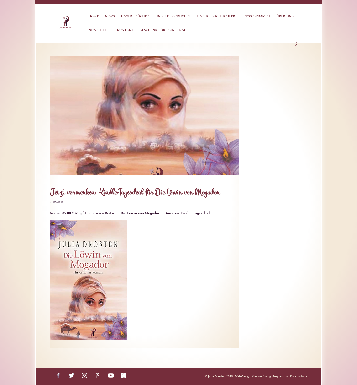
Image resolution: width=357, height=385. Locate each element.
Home (94, 17)
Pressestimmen (256, 17)
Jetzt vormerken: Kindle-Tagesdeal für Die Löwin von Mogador (135, 192)
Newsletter (100, 30)
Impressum (280, 376)
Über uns (285, 17)
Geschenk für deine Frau (163, 30)
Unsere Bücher (135, 17)
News (110, 17)
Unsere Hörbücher (173, 17)
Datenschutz (298, 376)
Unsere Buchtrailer (216, 17)
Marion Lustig (261, 376)
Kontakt (125, 30)
